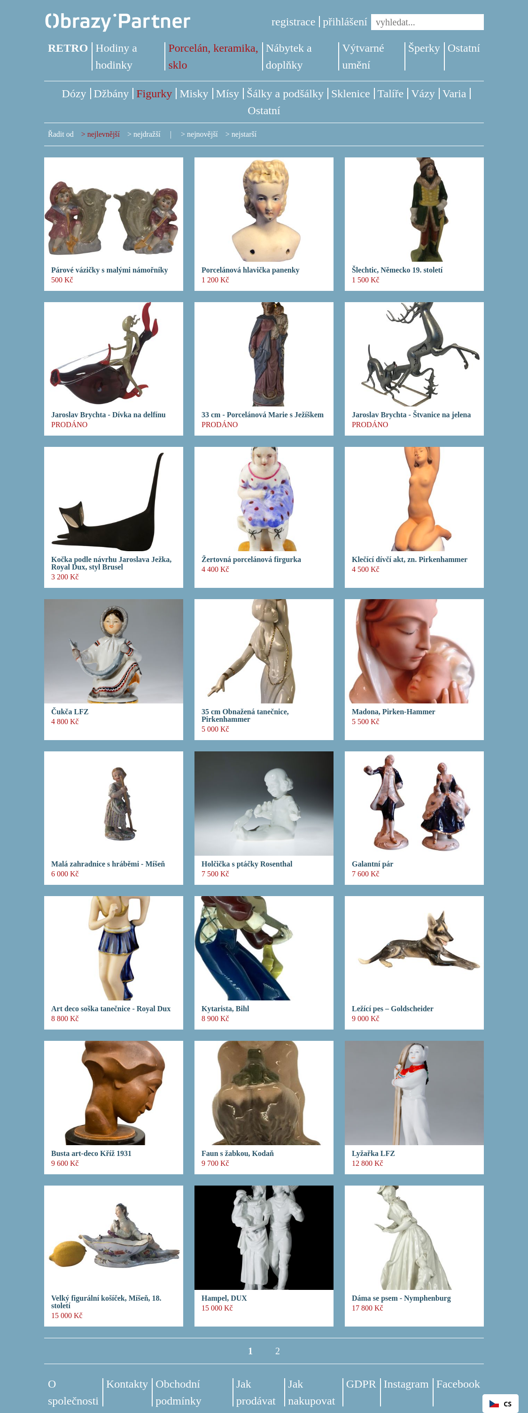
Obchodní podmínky (178, 1392)
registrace (293, 22)
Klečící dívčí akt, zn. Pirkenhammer (409, 559)
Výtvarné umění (363, 56)
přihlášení (345, 22)
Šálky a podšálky (285, 93)
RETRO (68, 48)
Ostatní (464, 48)
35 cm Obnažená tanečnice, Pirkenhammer (245, 715)
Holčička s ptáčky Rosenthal (247, 864)
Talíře (391, 93)
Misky (193, 93)
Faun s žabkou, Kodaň (238, 1153)
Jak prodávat (256, 1392)
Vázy (423, 93)
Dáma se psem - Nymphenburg (401, 1298)
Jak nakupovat (311, 1392)
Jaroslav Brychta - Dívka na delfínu (108, 415)
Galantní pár (372, 864)
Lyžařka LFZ (373, 1153)
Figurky (154, 93)
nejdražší (147, 134)
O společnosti (73, 1392)
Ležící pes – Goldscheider (393, 1009)
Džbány (111, 93)
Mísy (227, 93)
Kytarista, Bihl (225, 1009)
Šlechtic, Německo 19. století (397, 270)
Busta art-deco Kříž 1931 (91, 1153)
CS (500, 1403)
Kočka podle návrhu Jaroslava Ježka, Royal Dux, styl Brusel (111, 563)
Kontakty (127, 1384)
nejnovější (202, 134)
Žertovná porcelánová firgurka (251, 559)
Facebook (458, 1384)
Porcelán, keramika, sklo (213, 56)
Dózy (74, 93)
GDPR (361, 1384)
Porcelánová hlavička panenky (251, 270)
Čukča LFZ (70, 712)
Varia (454, 93)
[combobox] (500, 1403)
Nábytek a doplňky (289, 56)
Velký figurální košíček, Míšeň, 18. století (106, 1302)
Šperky (424, 48)
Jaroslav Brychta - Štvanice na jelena (411, 415)
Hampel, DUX (224, 1298)
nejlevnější (103, 134)
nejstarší (244, 134)
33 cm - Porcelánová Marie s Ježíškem (263, 415)
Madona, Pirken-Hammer (393, 712)
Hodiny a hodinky (116, 56)
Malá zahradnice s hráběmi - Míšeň (108, 864)
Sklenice (350, 93)
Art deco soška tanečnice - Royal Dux (111, 1009)
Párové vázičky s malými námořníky (109, 270)
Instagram (406, 1384)
